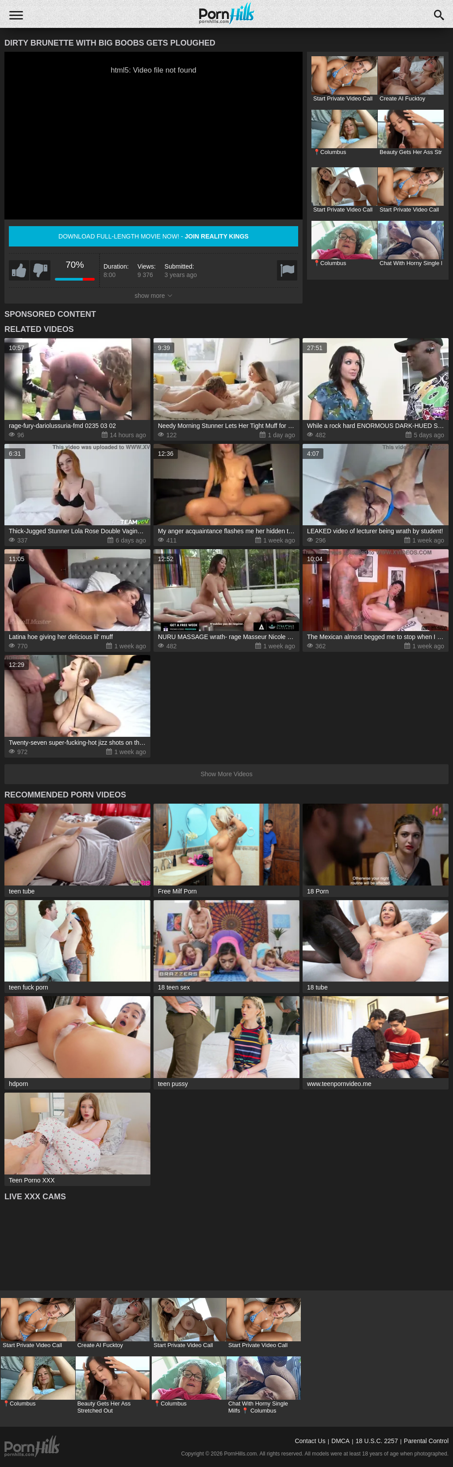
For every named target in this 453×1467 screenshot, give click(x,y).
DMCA (340, 1440)
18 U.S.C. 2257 (377, 1440)
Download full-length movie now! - (153, 236)
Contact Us (310, 1440)
